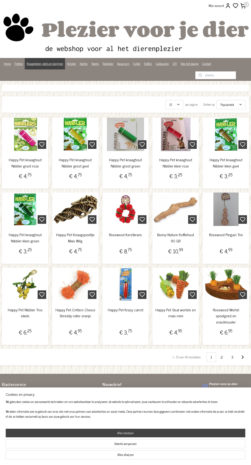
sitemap (142, 456)
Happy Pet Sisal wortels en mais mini (176, 313)
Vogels (95, 63)
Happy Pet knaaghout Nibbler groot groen (125, 163)
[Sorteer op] (231, 104)
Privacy (6, 417)
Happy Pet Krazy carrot (125, 310)
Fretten (19, 63)
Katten (84, 63)
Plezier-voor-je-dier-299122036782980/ (220, 386)
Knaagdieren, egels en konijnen (45, 63)
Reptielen (108, 63)
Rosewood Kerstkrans (125, 235)
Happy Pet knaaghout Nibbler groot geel (75, 163)
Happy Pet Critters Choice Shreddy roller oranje (75, 313)
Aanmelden (113, 404)
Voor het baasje (189, 63)
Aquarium (123, 63)
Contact (206, 63)
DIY (175, 63)
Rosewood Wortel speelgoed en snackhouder (226, 316)
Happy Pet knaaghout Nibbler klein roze (175, 163)
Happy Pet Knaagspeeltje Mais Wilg (75, 238)
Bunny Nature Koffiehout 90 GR (175, 238)
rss (148, 456)
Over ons (7, 412)
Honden (71, 63)
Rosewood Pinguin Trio (226, 235)
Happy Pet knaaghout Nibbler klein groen (25, 238)
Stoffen (148, 63)
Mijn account (220, 6)
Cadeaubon (162, 63)
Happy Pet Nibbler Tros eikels (25, 313)
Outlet (136, 63)
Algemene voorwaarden (15, 393)
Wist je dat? (9, 422)
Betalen (6, 398)
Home (7, 63)
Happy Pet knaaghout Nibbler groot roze (25, 163)
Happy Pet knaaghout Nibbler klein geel (226, 163)
